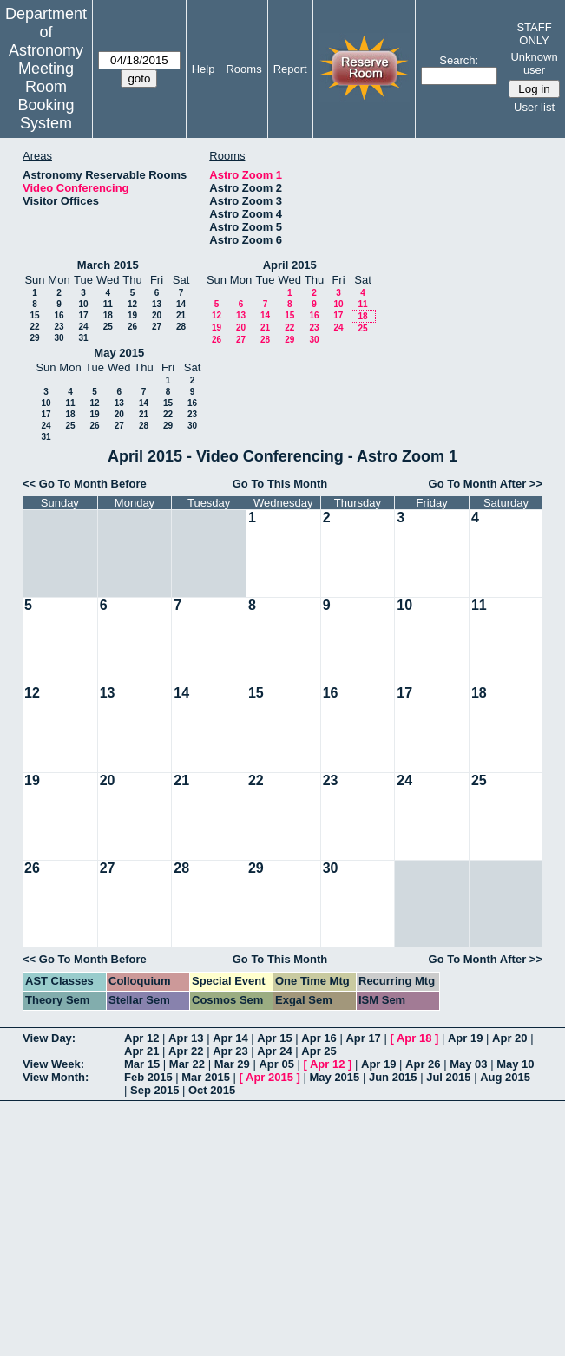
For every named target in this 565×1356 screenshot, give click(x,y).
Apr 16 (318, 1038)
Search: (458, 60)
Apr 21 (141, 1051)
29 (34, 338)
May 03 (468, 1064)
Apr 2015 (269, 1077)
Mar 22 (187, 1064)
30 (58, 338)
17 (83, 315)
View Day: (49, 1038)
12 (132, 304)
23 (58, 326)
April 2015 (290, 265)
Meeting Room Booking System (45, 96)
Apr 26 (422, 1064)
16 (58, 315)
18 (108, 315)
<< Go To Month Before (85, 483)
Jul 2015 (448, 1077)
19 (132, 315)
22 (34, 326)
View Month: (56, 1077)
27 (156, 326)
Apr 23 (230, 1051)
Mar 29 (232, 1064)
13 (156, 304)
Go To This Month (280, 483)
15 (34, 315)
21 (181, 315)
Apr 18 (414, 1038)
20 (156, 315)
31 (83, 338)
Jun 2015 (393, 1077)
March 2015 (108, 265)
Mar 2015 (205, 1077)
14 (181, 304)
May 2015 (119, 352)
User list (534, 107)
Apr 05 (276, 1064)
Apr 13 (185, 1038)
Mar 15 (142, 1064)
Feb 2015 (148, 1077)
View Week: (53, 1064)
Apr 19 (465, 1038)
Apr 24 (274, 1051)
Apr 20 (509, 1038)
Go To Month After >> (485, 483)
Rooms (243, 68)
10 (83, 304)
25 (108, 326)
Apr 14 (230, 1038)
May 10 (515, 1064)
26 (132, 326)
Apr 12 (141, 1038)
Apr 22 (185, 1051)
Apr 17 (362, 1038)
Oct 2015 (211, 1090)
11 (108, 304)
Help (203, 68)
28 (181, 326)
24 (83, 326)
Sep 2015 (154, 1090)
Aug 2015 (505, 1077)
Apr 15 (274, 1038)
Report (290, 68)
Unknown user (533, 63)
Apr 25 (318, 1051)
